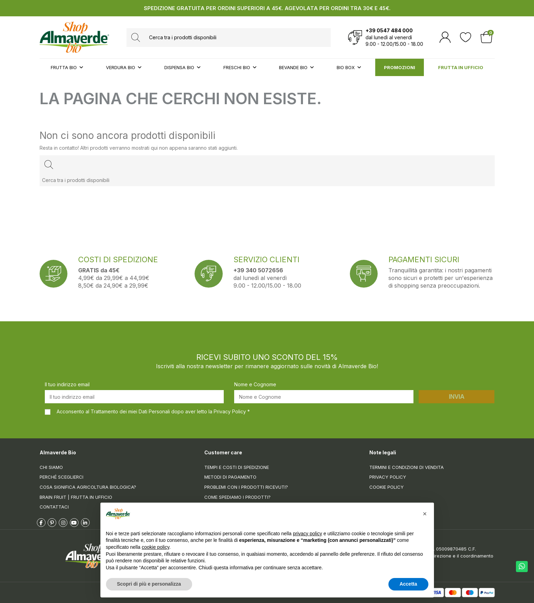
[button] (424, 513)
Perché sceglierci (61, 477)
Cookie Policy (386, 487)
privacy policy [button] (307, 533)
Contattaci (54, 507)
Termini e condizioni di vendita (406, 467)
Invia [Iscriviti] (457, 396)
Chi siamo (51, 467)
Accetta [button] (408, 584)
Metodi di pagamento (230, 477)
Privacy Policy (387, 477)
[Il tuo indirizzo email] (134, 396)
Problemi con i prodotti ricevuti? (246, 487)
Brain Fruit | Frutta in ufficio (76, 497)
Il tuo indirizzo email (67, 384)
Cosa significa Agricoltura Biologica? (88, 487)
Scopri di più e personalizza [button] (149, 584)
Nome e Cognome (255, 384)
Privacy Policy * (232, 411)
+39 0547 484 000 (389, 30)
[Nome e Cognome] (323, 396)
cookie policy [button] (155, 547)
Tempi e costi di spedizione (236, 467)
